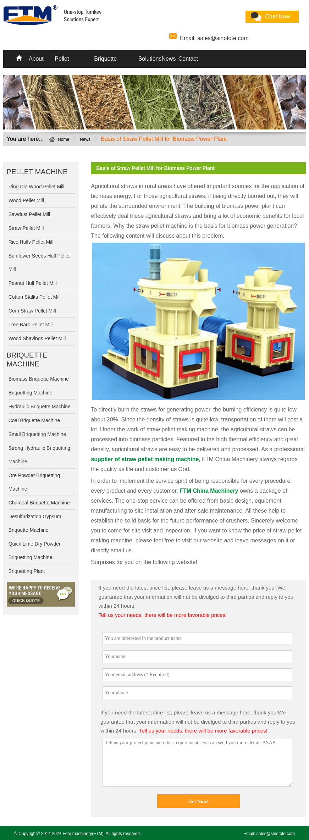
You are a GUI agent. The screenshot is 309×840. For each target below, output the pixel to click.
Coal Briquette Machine (34, 420)
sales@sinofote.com (275, 833)
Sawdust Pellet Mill (29, 214)
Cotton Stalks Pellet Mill (35, 297)
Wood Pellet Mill (26, 200)
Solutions (148, 59)
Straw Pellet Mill (26, 228)
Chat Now (277, 16)
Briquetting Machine (31, 393)
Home (63, 139)
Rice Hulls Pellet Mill (31, 242)
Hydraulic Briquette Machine (40, 406)
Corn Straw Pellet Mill (32, 311)
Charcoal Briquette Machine (39, 502)
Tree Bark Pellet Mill (31, 324)
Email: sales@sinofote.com (214, 38)
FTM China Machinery (209, 491)
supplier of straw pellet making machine (145, 459)
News (167, 59)
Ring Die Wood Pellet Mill (37, 186)
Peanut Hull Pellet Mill (33, 283)
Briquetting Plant (27, 571)
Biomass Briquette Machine (39, 379)
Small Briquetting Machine (37, 434)
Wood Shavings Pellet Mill (37, 338)
